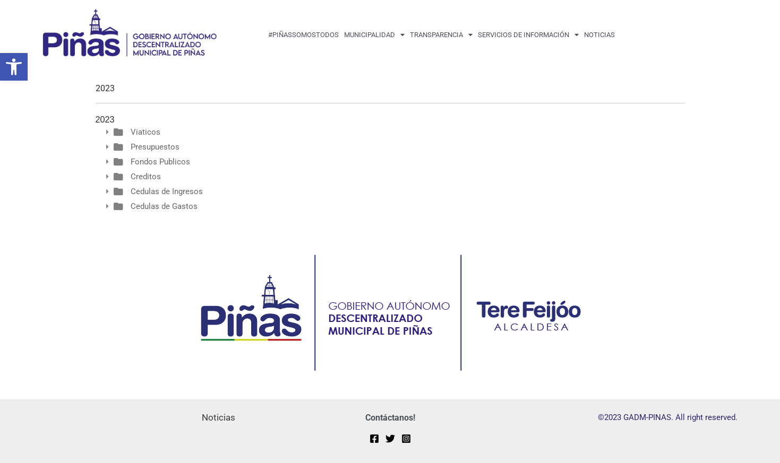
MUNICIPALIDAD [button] (374, 34)
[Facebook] (374, 438)
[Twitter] (390, 438)
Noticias (599, 35)
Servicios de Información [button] (528, 34)
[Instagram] (406, 438)
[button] (14, 67)
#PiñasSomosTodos (303, 35)
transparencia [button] (441, 34)
